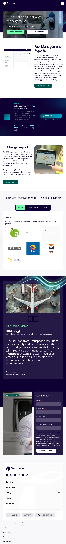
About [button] (33, 498)
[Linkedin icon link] (15, 475)
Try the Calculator (51, 116)
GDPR (4, 528)
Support (27, 515)
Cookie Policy (6, 536)
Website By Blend (7, 541)
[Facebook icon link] (7, 475)
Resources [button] (33, 503)
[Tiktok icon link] (27, 475)
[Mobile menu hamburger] (62, 3)
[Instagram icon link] (19, 475)
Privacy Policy (6, 532)
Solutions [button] (33, 482)
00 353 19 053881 (45, 515)
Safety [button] (33, 493)
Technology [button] (33, 487)
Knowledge (13, 515)
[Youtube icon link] (23, 475)
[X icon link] (11, 475)
